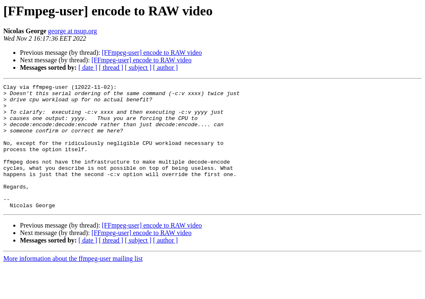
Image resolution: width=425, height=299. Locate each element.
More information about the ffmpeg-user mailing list (73, 283)
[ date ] (87, 67)
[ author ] (165, 67)
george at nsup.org (72, 30)
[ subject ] (138, 67)
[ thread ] (111, 67)
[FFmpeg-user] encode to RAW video (152, 52)
